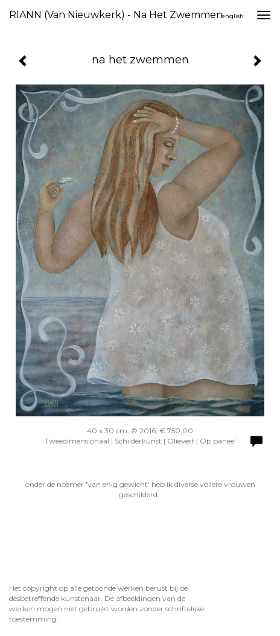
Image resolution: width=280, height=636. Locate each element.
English (232, 16)
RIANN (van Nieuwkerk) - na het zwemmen (116, 15)
